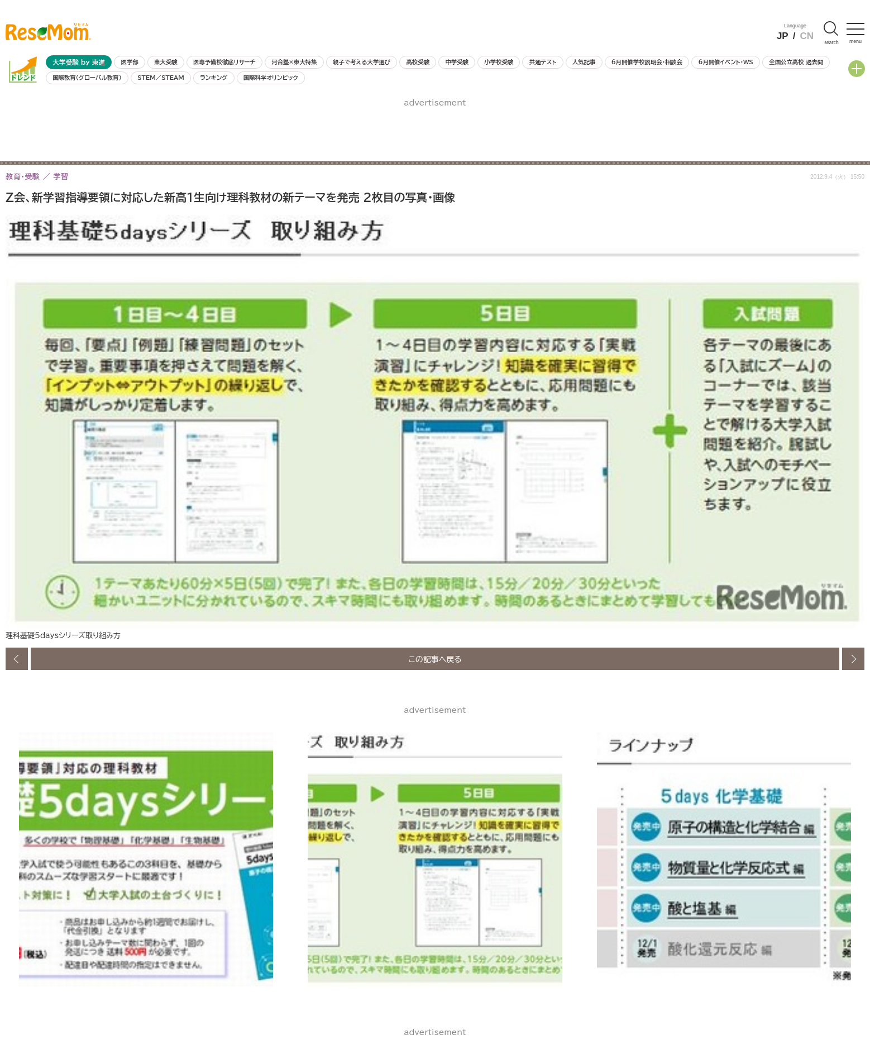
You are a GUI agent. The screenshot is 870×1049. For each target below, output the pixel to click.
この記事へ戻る (435, 659)
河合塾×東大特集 (294, 62)
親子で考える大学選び (361, 62)
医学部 (129, 62)
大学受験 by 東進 (78, 62)
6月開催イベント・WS (725, 62)
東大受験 (166, 62)
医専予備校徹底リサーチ (224, 62)
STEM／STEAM (160, 77)
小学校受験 (498, 62)
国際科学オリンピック (270, 77)
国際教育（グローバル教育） (86, 77)
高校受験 (417, 62)
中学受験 (457, 62)
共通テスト (543, 62)
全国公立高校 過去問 (796, 62)
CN (807, 36)
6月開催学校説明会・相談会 (646, 62)
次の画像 (853, 659)
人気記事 (584, 62)
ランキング (213, 77)
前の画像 (17, 659)
